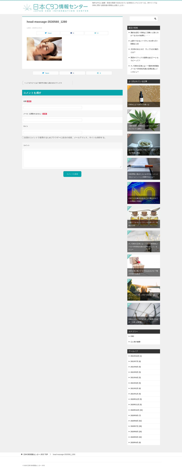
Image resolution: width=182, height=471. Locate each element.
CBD (132, 336)
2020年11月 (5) (136, 404)
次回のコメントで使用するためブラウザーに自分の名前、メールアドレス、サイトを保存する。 (65, 138)
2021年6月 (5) (136, 367)
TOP (35, 454)
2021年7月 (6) (136, 361)
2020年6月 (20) (136, 432)
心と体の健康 (135, 342)
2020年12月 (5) (136, 399)
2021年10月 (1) (136, 356)
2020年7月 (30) (136, 426)
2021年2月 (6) (136, 388)
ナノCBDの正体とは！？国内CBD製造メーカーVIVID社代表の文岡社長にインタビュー (145, 69)
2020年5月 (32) (136, 437)
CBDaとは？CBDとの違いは (138, 104)
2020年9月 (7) (136, 415)
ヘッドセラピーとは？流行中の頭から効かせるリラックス (43, 83)
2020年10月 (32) (137, 410)
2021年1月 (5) (136, 394)
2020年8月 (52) (136, 421)
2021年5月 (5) (136, 372)
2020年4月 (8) (136, 442)
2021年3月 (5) (136, 383)
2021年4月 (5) (136, 377)
